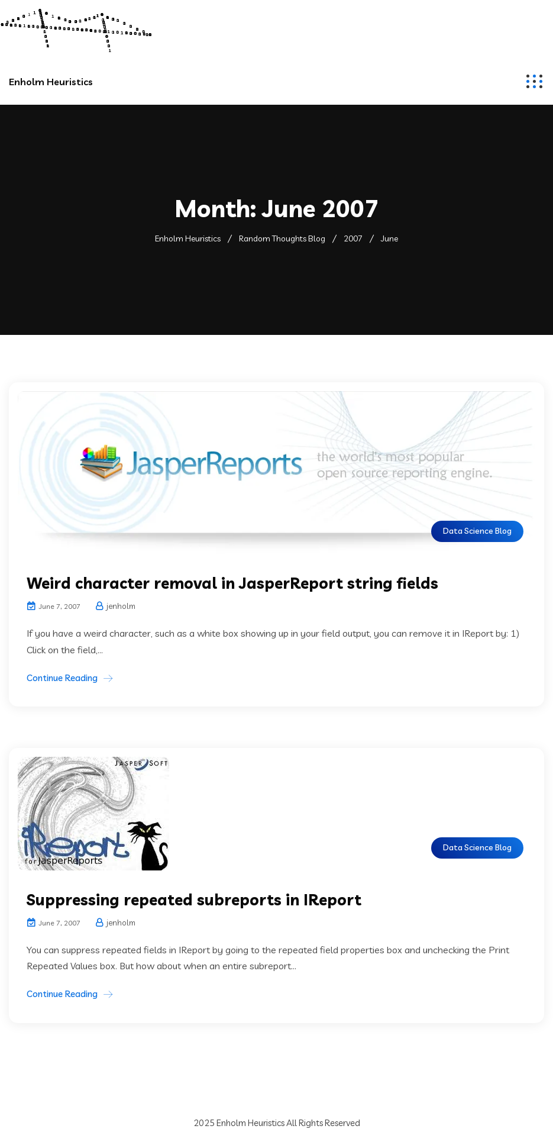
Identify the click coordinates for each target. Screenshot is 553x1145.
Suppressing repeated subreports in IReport (194, 899)
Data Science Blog (477, 530)
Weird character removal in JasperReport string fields (232, 583)
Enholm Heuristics (51, 82)
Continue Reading (62, 677)
